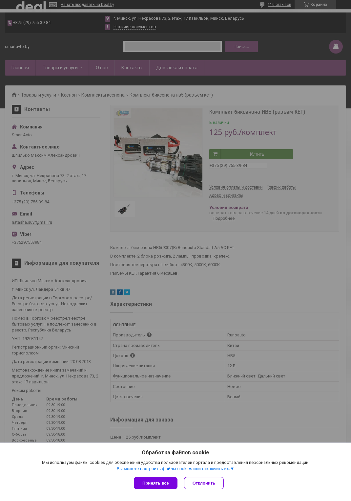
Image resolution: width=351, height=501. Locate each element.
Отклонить (204, 483)
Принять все (155, 483)
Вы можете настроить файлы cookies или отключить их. (173, 468)
